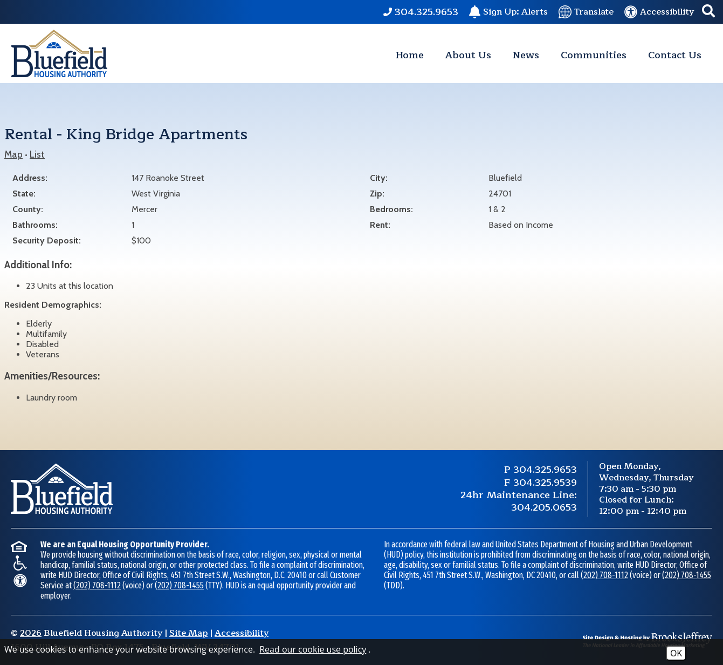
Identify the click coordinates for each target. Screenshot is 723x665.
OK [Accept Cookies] (676, 653)
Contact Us (674, 55)
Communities (593, 55)
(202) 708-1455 (179, 585)
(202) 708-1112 (97, 585)
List (37, 154)
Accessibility (241, 633)
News (526, 55)
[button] (708, 12)
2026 (31, 633)
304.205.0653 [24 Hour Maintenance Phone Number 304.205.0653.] (544, 507)
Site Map (188, 633)
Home (410, 55)
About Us (468, 55)
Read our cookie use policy (312, 649)
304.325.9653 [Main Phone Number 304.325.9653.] (545, 470)
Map (13, 154)
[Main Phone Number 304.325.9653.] (421, 12)
